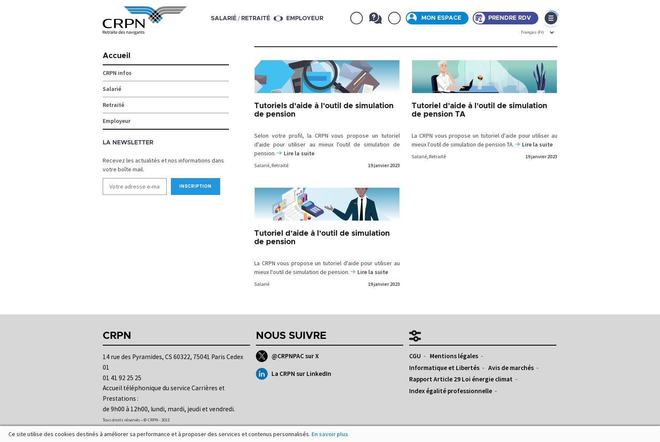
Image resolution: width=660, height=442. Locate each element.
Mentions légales (454, 356)
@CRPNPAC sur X (287, 356)
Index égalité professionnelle (450, 391)
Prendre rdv (509, 18)
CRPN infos (117, 73)
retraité (255, 18)
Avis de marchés (511, 368)
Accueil (116, 56)
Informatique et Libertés (444, 368)
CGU (415, 356)
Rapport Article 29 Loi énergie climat (461, 379)
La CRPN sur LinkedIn (293, 374)
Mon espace (441, 18)
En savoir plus (329, 434)
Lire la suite (299, 153)
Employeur (304, 18)
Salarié (261, 165)
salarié (224, 18)
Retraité (279, 165)
